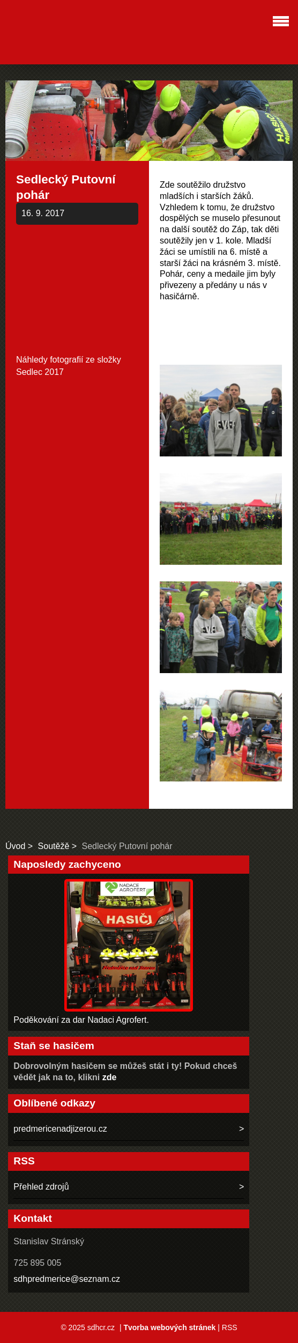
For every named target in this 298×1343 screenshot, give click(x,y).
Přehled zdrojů (41, 1186)
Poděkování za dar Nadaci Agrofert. (81, 1019)
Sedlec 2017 (40, 372)
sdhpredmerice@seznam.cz (66, 1278)
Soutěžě (54, 846)
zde (109, 1077)
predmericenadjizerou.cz (60, 1128)
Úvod (15, 846)
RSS (229, 1327)
